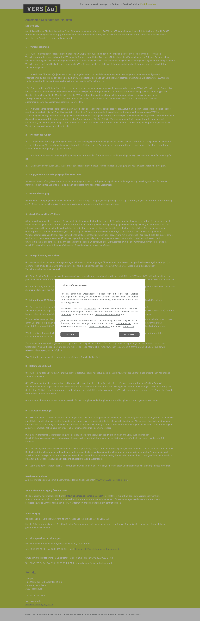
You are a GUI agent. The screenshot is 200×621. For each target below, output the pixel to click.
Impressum (128, 326)
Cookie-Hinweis (123, 324)
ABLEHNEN (70, 334)
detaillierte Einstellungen (107, 314)
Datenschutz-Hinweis (99, 326)
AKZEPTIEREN (129, 334)
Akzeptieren (90, 309)
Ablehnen (66, 314)
